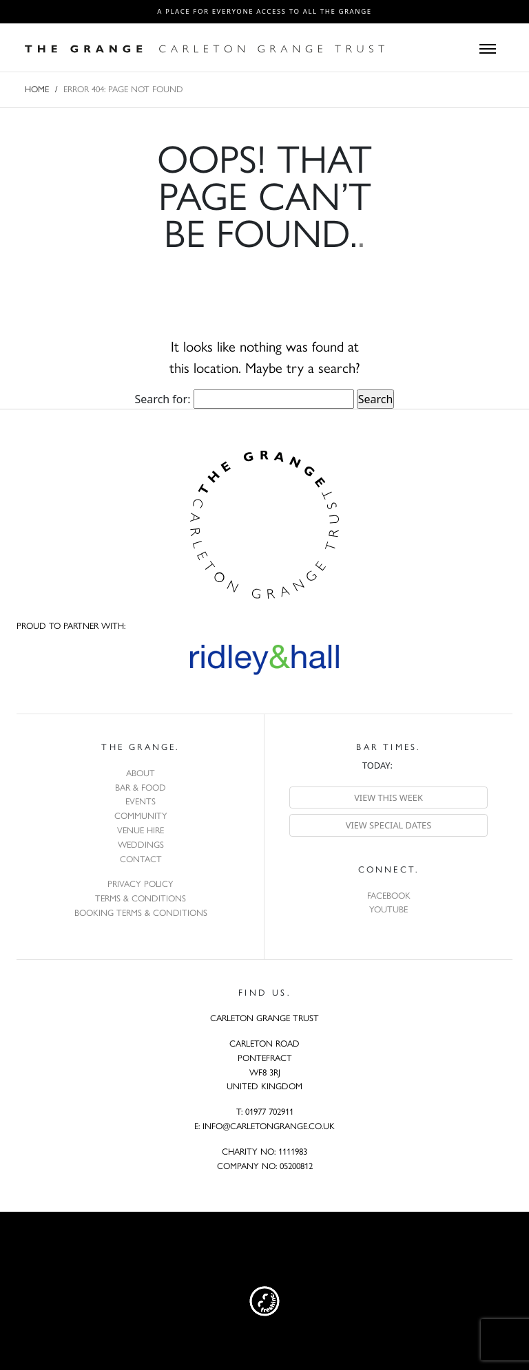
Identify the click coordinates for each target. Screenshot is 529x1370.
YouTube (388, 909)
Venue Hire (140, 830)
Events (140, 801)
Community (140, 816)
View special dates (389, 825)
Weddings (141, 844)
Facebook (389, 895)
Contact (141, 859)
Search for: (163, 399)
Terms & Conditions (140, 898)
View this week (388, 797)
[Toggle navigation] (487, 47)
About (140, 773)
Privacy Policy (140, 884)
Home (37, 89)
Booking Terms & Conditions (140, 913)
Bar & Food (140, 787)
